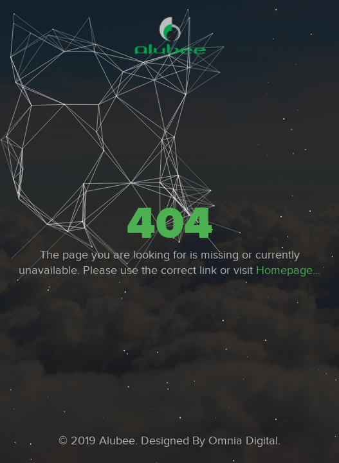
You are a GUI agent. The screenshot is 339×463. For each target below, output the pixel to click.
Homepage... (288, 270)
